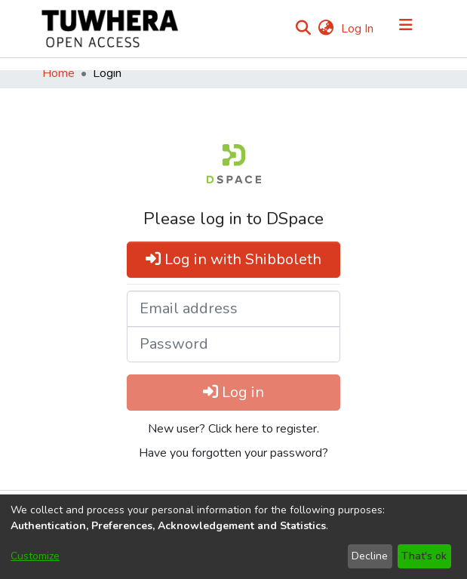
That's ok (424, 556)
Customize (35, 556)
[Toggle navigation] (406, 28)
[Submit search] (303, 29)
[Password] (233, 344)
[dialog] (233, 536)
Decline (370, 556)
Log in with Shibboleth (233, 259)
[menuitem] (326, 29)
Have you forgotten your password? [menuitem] (233, 453)
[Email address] (233, 309)
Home (58, 73)
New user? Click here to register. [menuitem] (233, 428)
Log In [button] (358, 28)
